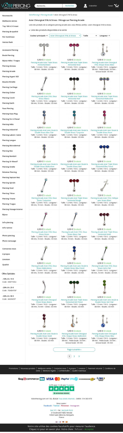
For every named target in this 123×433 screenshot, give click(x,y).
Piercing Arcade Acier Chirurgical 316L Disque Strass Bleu (104, 335)
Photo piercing (8, 235)
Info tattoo (7, 228)
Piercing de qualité (10, 31)
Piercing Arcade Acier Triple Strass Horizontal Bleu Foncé (104, 165)
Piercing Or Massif (10, 161)
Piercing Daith (8, 103)
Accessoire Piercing (10, 50)
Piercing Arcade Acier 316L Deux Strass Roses (44, 233)
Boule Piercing (8, 55)
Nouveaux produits (28, 368)
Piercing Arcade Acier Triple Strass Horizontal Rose (74, 63)
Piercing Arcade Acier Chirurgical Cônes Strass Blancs (44, 301)
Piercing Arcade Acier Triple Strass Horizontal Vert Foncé (74, 301)
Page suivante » (74, 349)
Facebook (48, 406)
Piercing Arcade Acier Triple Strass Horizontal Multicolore (104, 97)
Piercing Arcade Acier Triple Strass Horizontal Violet (104, 233)
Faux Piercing (7, 108)
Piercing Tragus (8, 204)
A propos (6, 254)
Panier (110, 6)
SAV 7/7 (53, 410)
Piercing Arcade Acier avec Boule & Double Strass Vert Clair (104, 301)
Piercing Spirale (8, 183)
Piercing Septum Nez (11, 177)
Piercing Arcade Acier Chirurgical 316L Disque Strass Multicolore (74, 335)
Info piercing (7, 222)
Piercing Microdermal (11, 145)
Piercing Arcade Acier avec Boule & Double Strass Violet (44, 335)
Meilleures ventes (9, 21)
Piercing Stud (7, 188)
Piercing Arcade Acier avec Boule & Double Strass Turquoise (74, 131)
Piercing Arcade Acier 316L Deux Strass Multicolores (44, 267)
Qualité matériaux (79, 371)
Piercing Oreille (8, 167)
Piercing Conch (8, 98)
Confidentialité (64, 371)
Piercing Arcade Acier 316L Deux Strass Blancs (44, 97)
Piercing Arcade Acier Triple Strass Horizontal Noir (74, 97)
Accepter (89, 429)
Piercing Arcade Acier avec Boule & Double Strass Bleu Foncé (74, 267)
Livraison (6, 259)
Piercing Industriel (10, 129)
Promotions (13, 368)
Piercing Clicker (8, 92)
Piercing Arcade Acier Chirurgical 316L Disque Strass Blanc (104, 63)
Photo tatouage (9, 241)
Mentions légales (49, 371)
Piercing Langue (9, 140)
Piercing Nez (7, 151)
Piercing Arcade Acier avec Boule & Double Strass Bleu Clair (44, 131)
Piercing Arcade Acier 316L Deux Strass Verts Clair (104, 267)
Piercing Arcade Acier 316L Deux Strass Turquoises (44, 199)
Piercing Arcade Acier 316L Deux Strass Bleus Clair (74, 233)
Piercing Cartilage (9, 87)
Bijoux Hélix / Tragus (11, 60)
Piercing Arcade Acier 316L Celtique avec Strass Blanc (104, 199)
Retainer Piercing (9, 172)
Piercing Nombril (9, 156)
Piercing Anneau (9, 66)
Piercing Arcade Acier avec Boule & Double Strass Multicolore (44, 165)
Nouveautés (7, 15)
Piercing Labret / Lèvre (11, 135)
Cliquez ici (34, 429)
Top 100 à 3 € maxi (10, 26)
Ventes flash (7, 42)
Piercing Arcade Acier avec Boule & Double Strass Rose (104, 131)
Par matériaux (8, 37)
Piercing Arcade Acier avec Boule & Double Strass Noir (74, 165)
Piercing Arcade (8, 71)
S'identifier (93, 6)
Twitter (56, 406)
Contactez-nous (9, 249)
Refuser (79, 429)
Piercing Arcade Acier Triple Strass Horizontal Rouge (74, 199)
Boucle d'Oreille (8, 82)
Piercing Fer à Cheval (11, 119)
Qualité (5, 264)
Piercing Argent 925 (10, 76)
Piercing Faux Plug (10, 114)
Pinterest (65, 406)
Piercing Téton (8, 193)
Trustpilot (70, 385)
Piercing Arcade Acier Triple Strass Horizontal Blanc (44, 63)
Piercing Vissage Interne (12, 209)
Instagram (74, 406)
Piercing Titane (8, 198)
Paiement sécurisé (95, 368)
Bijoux (5, 214)
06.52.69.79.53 (67, 410)
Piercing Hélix (8, 124)
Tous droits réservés (67, 399)
